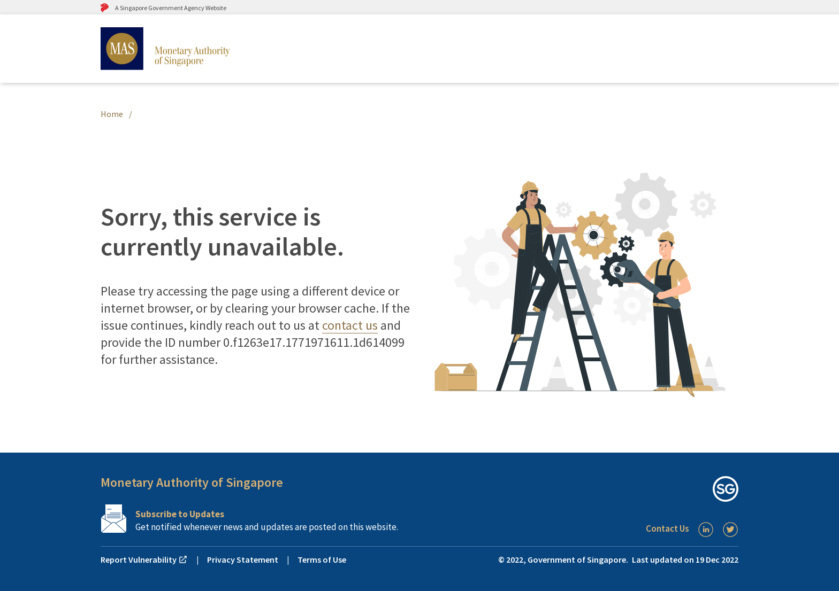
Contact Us (667, 528)
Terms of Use (322, 559)
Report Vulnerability (144, 559)
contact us (350, 325)
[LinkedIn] (706, 530)
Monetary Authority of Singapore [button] (192, 482)
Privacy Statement (242, 559)
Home (112, 113)
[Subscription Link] (260, 518)
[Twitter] (730, 530)
